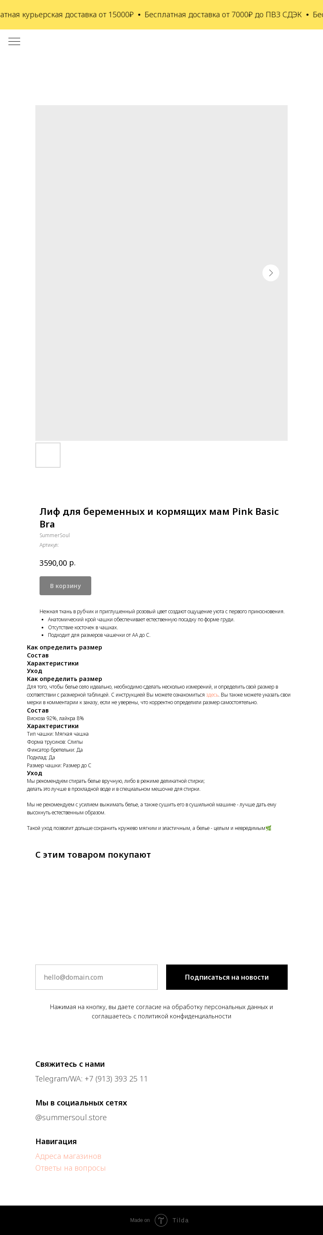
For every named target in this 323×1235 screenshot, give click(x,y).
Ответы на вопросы (70, 1168)
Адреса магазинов (68, 1156)
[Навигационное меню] (14, 42)
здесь (212, 694)
